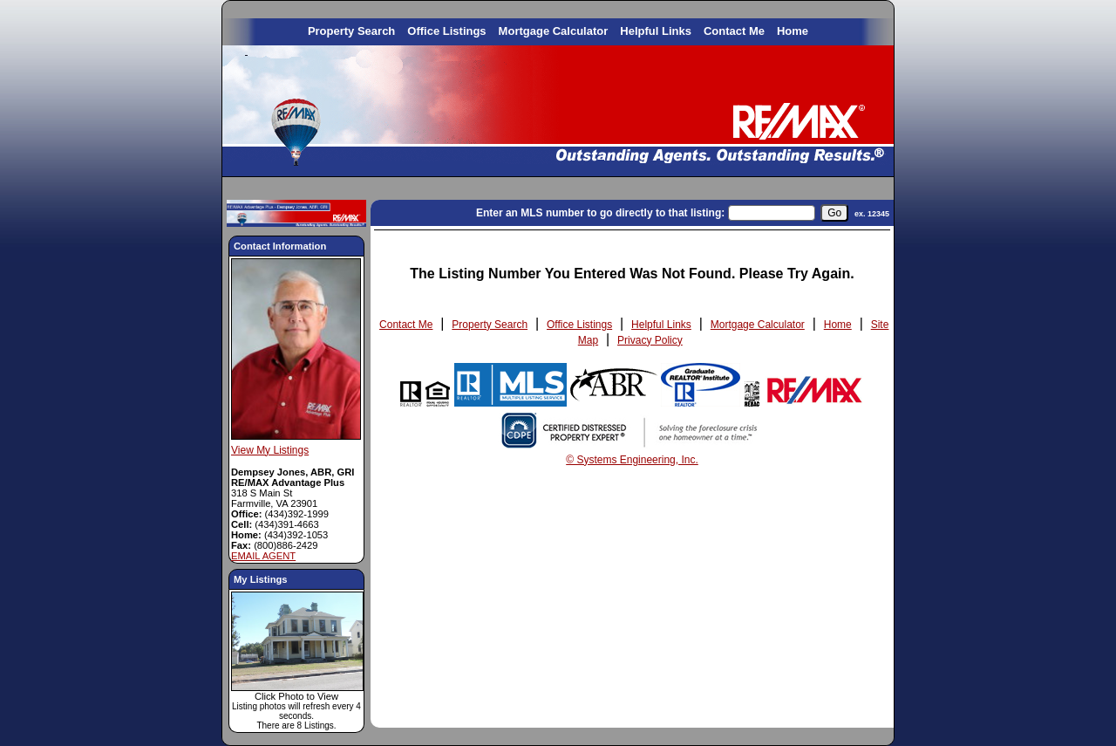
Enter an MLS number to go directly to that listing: (600, 213)
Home (792, 31)
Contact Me (734, 31)
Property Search (351, 31)
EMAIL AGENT (263, 556)
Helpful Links (655, 31)
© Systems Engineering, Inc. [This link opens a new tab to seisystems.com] (632, 460)
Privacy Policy (650, 340)
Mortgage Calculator (554, 31)
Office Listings (446, 31)
